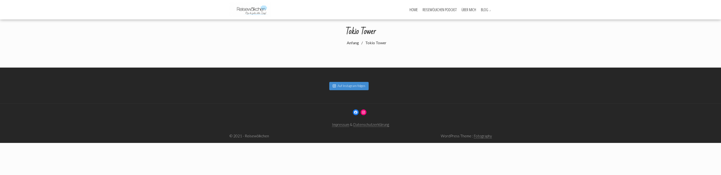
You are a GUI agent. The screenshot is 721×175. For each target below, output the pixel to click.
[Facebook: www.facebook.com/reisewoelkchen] (356, 112)
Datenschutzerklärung (371, 124)
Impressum (340, 124)
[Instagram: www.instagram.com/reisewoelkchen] (363, 112)
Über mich (468, 9)
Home (413, 9)
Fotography (483, 136)
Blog (484, 9)
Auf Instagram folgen (349, 86)
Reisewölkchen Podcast (440, 9)
